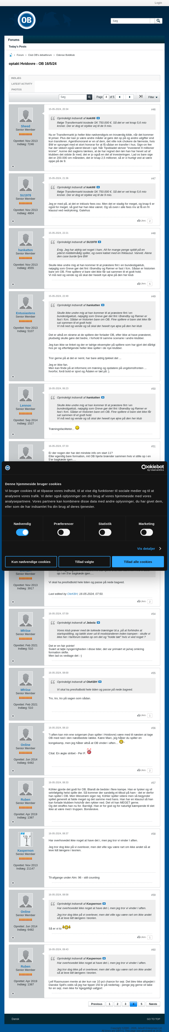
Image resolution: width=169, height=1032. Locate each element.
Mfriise (25, 630)
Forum (20, 55)
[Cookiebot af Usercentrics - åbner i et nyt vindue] (144, 467)
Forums (13, 40)
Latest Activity (21, 83)
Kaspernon (25, 850)
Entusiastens (25, 313)
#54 (153, 614)
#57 (153, 782)
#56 (153, 728)
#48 (153, 233)
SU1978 (25, 195)
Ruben (25, 799)
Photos (16, 89)
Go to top (153, 1019)
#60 (153, 949)
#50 (153, 388)
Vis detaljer (146, 548)
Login (158, 2)
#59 (153, 895)
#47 (153, 178)
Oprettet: (19, 140)
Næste (153, 1004)
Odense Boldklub (65, 55)
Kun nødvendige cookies (31, 562)
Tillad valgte (84, 562)
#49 (153, 296)
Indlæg (16, 78)
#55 (153, 673)
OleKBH (72, 593)
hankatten (25, 250)
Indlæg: (22, 144)
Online (25, 745)
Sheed (25, 126)
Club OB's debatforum (40, 55)
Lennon (25, 405)
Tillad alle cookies (138, 562)
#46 (153, 109)
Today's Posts (17, 46)
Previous (96, 1004)
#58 (153, 833)
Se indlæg (98, 118)
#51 (153, 446)
